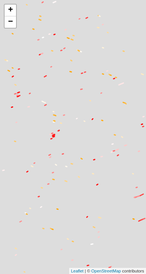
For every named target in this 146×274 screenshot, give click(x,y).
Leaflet (77, 271)
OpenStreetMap (106, 271)
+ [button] (10, 10)
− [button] (10, 22)
